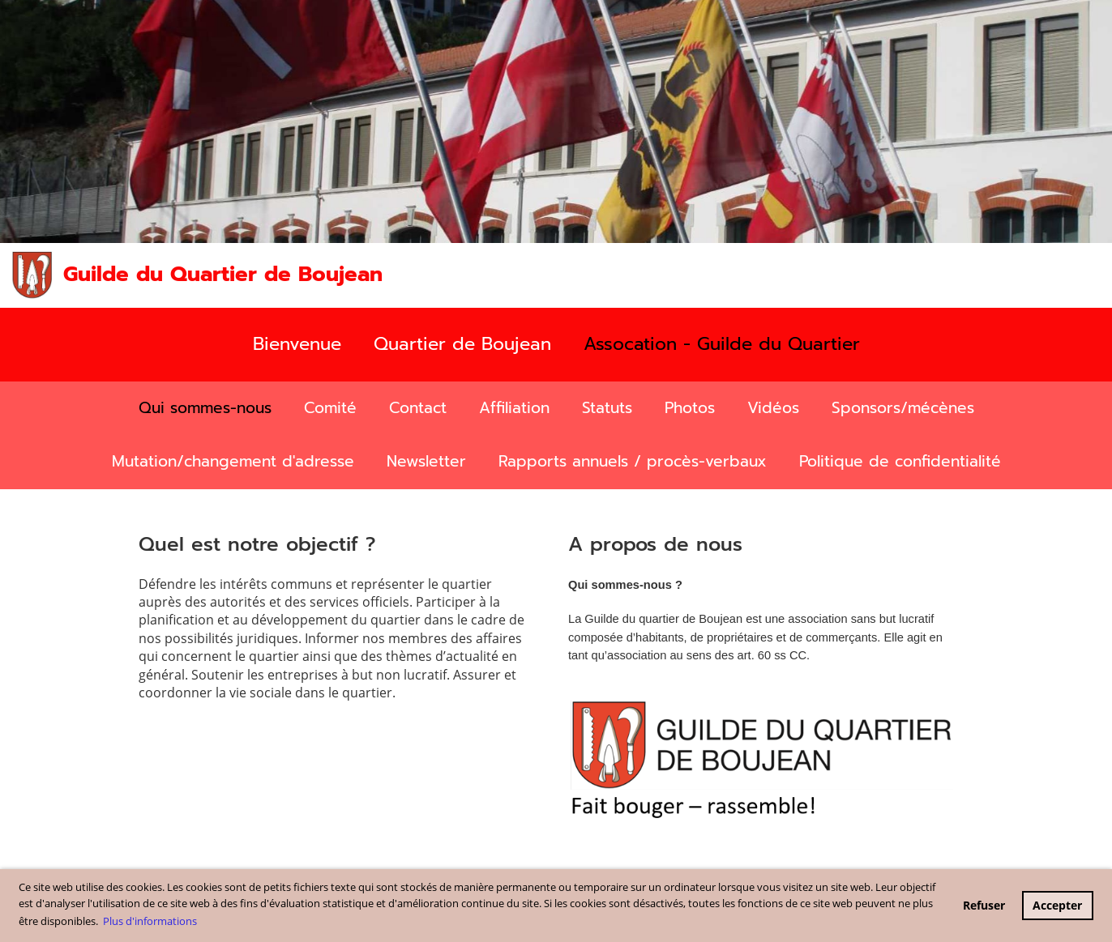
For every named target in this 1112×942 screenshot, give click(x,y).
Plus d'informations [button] (150, 921)
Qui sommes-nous (205, 408)
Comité (330, 408)
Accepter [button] (1057, 905)
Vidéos (773, 408)
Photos (690, 408)
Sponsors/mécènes (903, 408)
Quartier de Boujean (462, 343)
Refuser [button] (984, 905)
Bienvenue (297, 343)
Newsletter (426, 461)
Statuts (607, 408)
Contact (418, 408)
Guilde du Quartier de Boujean (223, 274)
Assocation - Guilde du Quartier (722, 343)
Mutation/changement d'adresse (233, 461)
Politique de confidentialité (900, 461)
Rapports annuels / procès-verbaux (632, 461)
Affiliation (514, 408)
